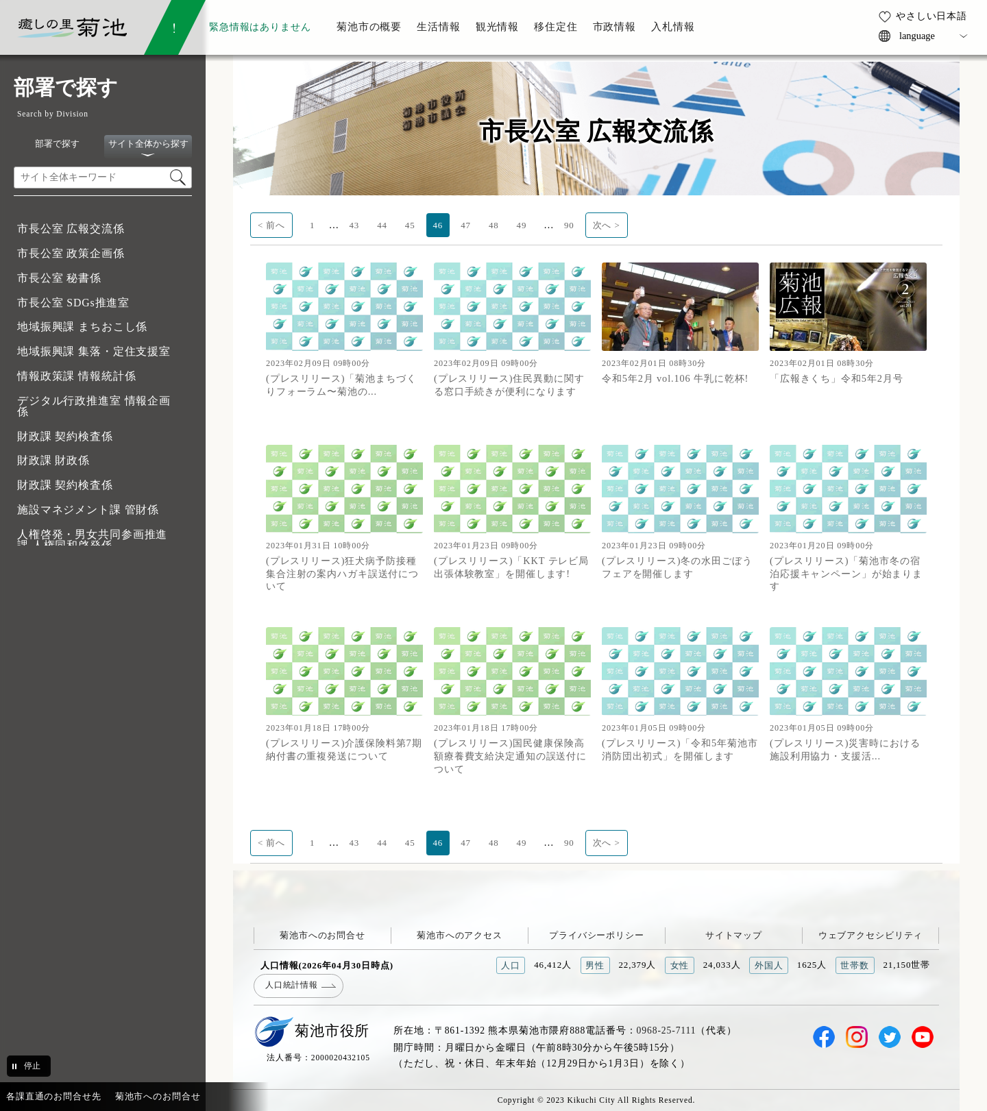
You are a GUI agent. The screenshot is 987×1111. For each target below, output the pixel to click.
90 (569, 225)
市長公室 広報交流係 (71, 228)
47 (466, 225)
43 (354, 225)
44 (382, 225)
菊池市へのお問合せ (322, 935)
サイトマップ (733, 935)
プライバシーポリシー (596, 935)
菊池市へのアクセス (459, 935)
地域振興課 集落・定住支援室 (94, 351)
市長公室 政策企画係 (71, 253)
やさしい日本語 (931, 15)
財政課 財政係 (53, 460)
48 (494, 225)
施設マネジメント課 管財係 (88, 509)
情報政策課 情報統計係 (76, 376)
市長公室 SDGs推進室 (73, 302)
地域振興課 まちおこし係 (82, 326)
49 (522, 225)
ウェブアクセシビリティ (870, 935)
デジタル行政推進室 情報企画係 (94, 406)
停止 (32, 1066)
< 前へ (271, 225)
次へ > (606, 225)
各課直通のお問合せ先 (53, 1096)
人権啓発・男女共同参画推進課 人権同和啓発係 (92, 539)
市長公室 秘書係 (59, 278)
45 (410, 225)
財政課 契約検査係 (65, 436)
